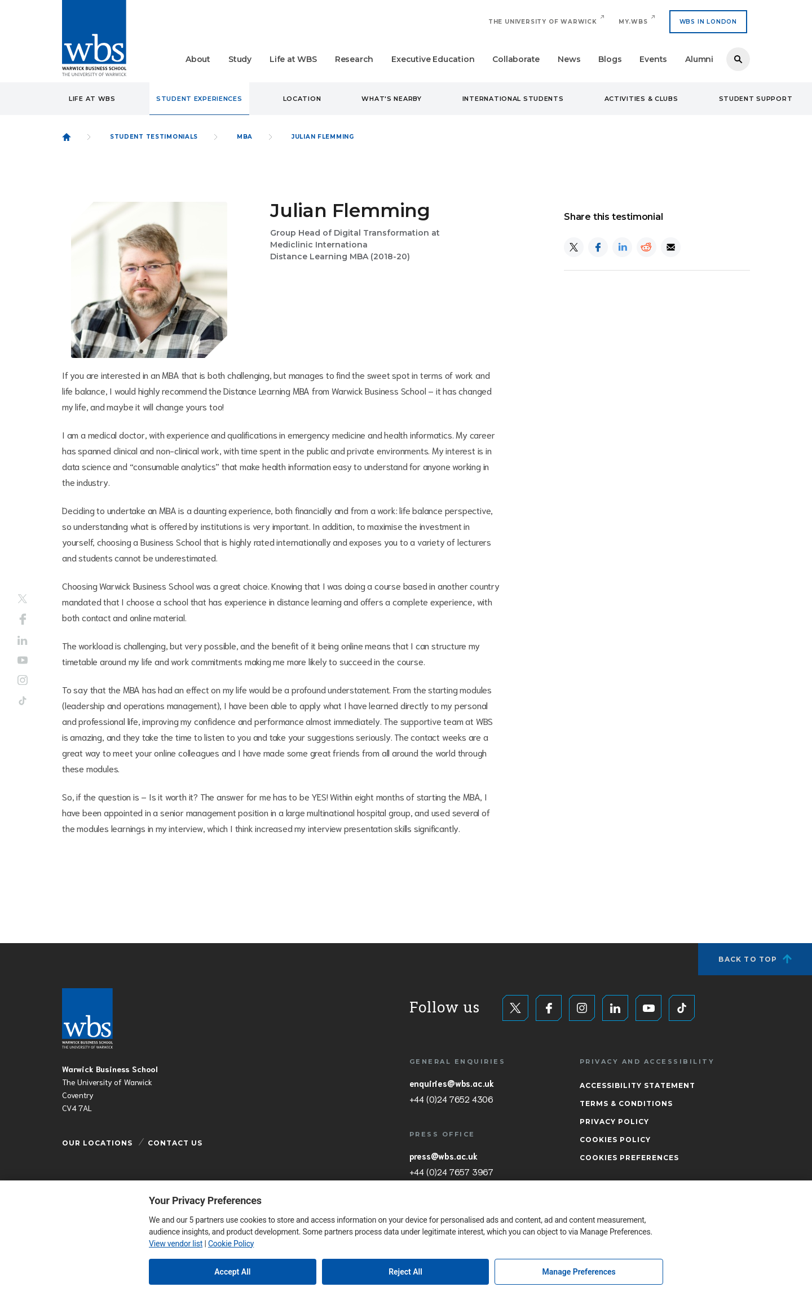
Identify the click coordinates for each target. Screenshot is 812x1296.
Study (239, 59)
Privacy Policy (614, 1121)
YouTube (22, 659)
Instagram (22, 679)
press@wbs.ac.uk (443, 1155)
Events (653, 59)
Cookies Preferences (629, 1157)
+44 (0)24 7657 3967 (451, 1171)
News (569, 59)
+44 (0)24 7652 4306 (451, 1098)
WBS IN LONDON (708, 21)
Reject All (405, 1271)
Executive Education (432, 59)
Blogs (609, 59)
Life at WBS (293, 59)
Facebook (22, 619)
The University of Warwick (542, 21)
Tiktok (23, 700)
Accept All (232, 1271)
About (198, 59)
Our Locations (97, 1143)
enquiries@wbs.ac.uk (451, 1083)
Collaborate (516, 59)
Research (354, 59)
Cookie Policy (231, 1243)
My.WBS (633, 21)
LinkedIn (22, 641)
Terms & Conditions (626, 1103)
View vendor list (175, 1243)
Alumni (699, 59)
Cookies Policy (615, 1139)
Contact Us (175, 1143)
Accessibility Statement (637, 1085)
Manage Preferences (579, 1271)
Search (738, 59)
